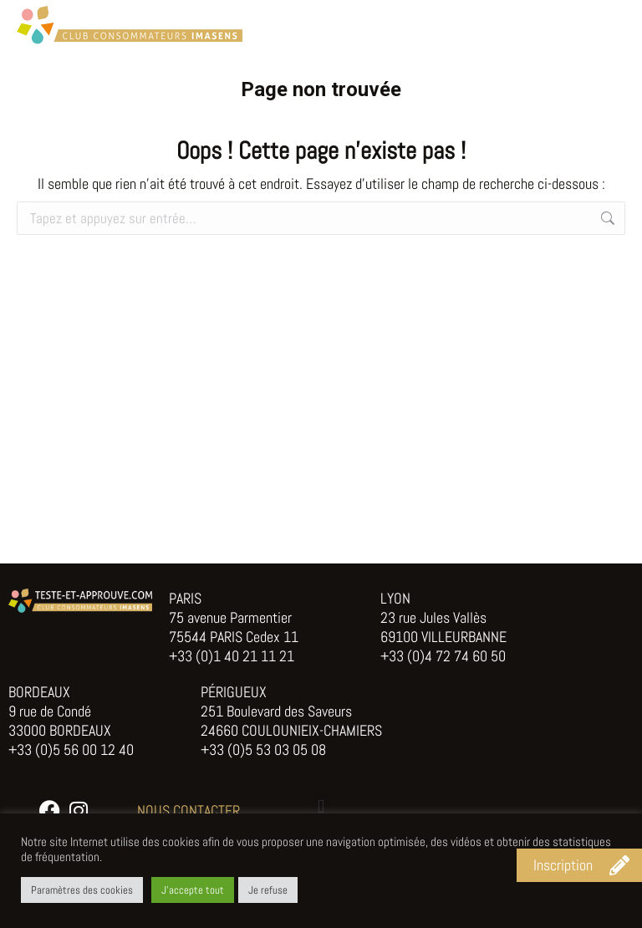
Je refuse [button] (268, 890)
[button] (321, 806)
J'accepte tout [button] (192, 890)
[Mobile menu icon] (608, 25)
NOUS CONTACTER (188, 810)
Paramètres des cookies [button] (82, 890)
